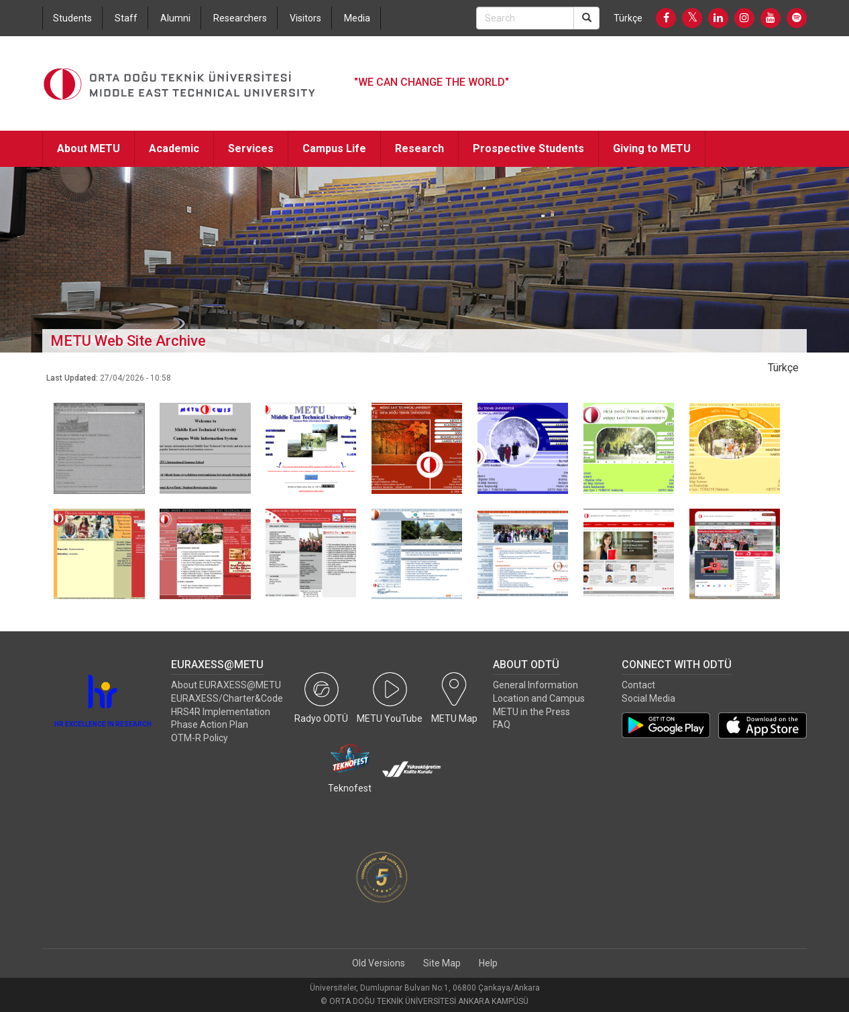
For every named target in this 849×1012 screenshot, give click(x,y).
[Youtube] (770, 18)
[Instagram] (744, 18)
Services (251, 148)
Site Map (442, 963)
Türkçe (628, 18)
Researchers (240, 18)
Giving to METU (652, 148)
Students (72, 18)
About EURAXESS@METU (226, 685)
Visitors (305, 18)
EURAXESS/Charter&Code (227, 698)
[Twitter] (692, 18)
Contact (638, 685)
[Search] (586, 18)
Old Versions (378, 963)
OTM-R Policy (199, 738)
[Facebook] (666, 18)
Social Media (648, 698)
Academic (174, 148)
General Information (535, 685)
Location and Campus (539, 698)
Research (419, 148)
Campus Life (334, 148)
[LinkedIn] (718, 18)
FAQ (501, 724)
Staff (126, 18)
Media (357, 18)
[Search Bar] (525, 18)
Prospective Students (528, 148)
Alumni (175, 18)
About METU (88, 148)
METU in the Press (531, 711)
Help (488, 963)
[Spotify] (797, 18)
